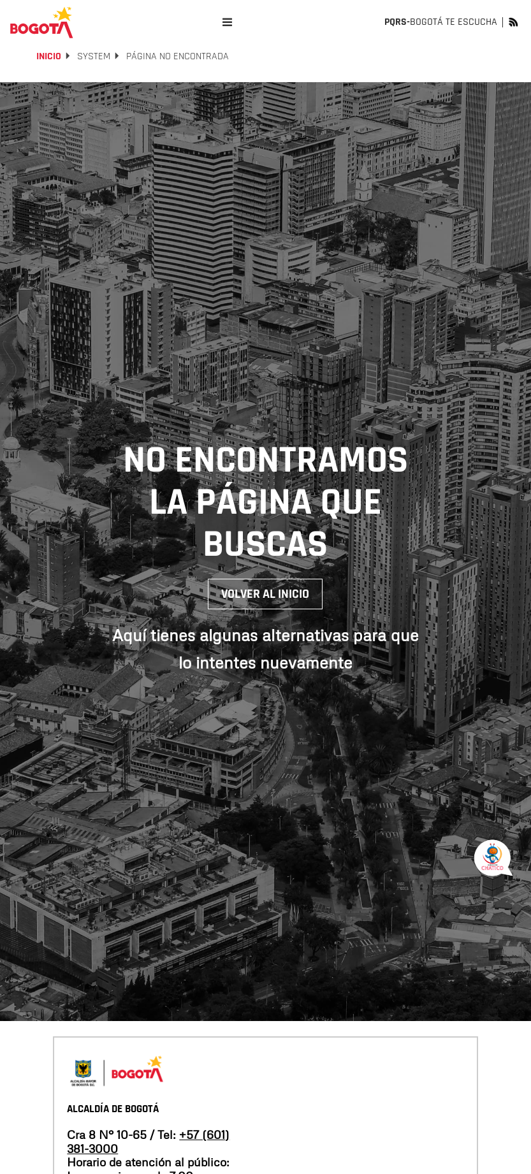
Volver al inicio (265, 594)
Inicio (48, 56)
